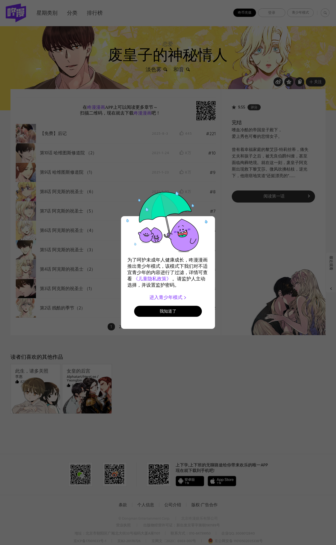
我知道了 (168, 311)
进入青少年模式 (168, 297)
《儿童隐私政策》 (152, 278)
